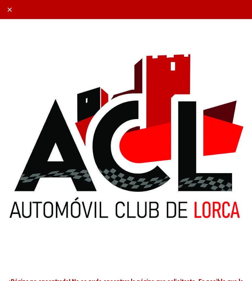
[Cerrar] (9, 9)
